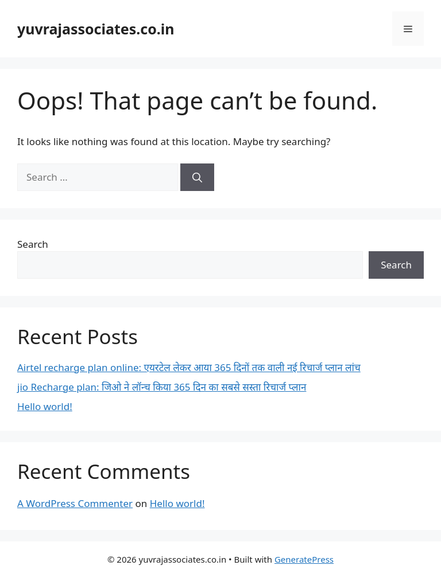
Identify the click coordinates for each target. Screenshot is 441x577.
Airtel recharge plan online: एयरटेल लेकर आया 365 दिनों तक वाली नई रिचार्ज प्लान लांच (189, 367)
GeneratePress (304, 559)
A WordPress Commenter (75, 503)
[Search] (197, 177)
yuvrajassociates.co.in (96, 28)
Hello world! (44, 406)
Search (32, 244)
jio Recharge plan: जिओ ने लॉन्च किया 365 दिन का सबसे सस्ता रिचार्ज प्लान (161, 386)
